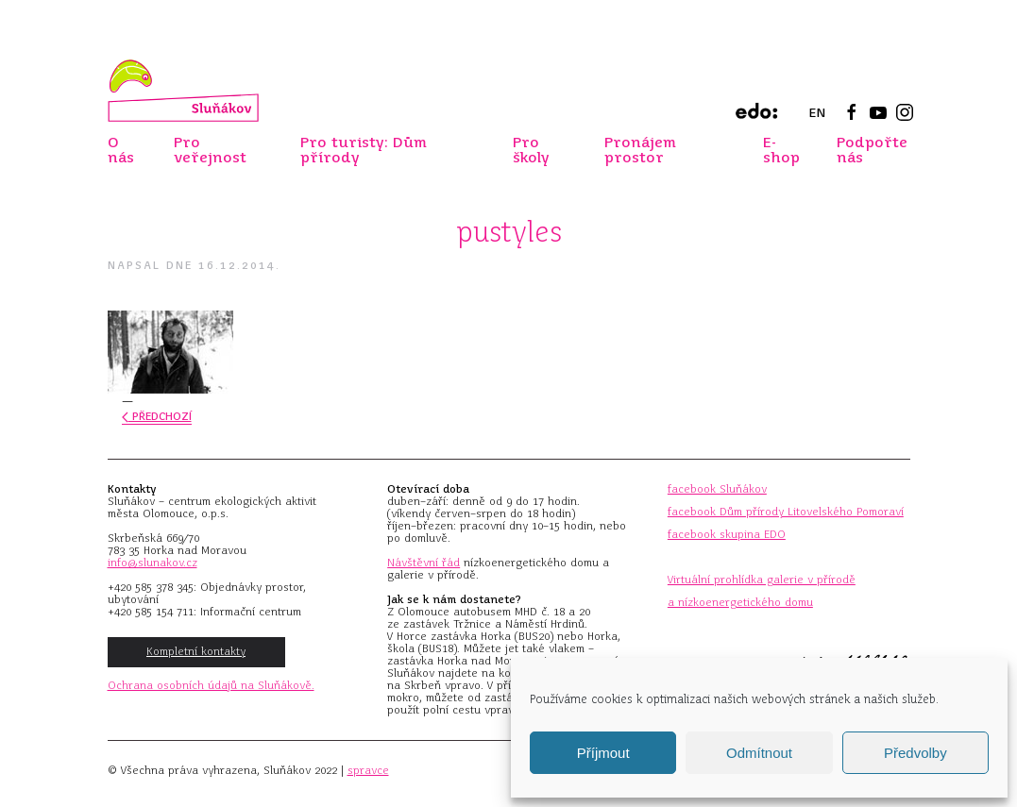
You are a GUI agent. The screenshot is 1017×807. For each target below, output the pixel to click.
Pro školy (531, 149)
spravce (368, 770)
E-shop (781, 149)
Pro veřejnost (210, 149)
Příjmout (603, 753)
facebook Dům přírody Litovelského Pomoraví (786, 511)
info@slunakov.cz (152, 562)
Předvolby (915, 753)
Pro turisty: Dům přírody (363, 149)
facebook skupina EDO (727, 534)
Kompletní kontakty (196, 651)
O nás (121, 149)
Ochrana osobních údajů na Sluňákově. (211, 685)
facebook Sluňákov (717, 489)
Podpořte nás (872, 149)
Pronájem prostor (640, 149)
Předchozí (157, 416)
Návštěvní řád (423, 562)
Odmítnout (759, 753)
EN (816, 113)
